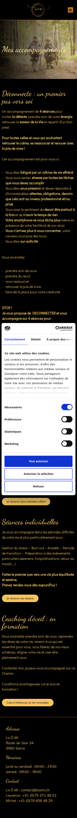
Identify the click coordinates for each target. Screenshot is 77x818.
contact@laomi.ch (35, 790)
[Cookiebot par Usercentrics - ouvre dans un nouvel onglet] (55, 328)
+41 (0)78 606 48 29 (35, 800)
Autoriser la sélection (39, 473)
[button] (70, 10)
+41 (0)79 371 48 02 (39, 795)
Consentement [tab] (14, 339)
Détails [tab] (36, 339)
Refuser (38, 486)
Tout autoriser (38, 461)
